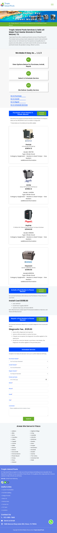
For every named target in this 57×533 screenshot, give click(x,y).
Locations (4, 510)
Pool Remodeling (6, 492)
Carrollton (14, 437)
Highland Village (35, 431)
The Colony (34, 456)
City (10, 400)
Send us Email (9, 521)
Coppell (14, 441)
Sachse (33, 454)
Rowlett (33, 452)
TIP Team (4, 507)
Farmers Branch (16, 454)
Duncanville (15, 452)
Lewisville (33, 435)
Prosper (33, 445)
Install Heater (13, 365)
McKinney (33, 439)
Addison (14, 431)
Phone (11, 388)
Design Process (6, 495)
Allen (13, 433)
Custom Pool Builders (8, 490)
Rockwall (33, 449)
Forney (14, 458)
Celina (13, 439)
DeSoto (14, 449)
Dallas (13, 445)
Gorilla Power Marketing (12, 478)
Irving (32, 433)
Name (11, 383)
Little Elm (33, 437)
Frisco (13, 460)
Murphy (33, 441)
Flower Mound (15, 23)
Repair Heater (13, 371)
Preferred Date (13, 377)
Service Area (5, 501)
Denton (14, 447)
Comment (12, 406)
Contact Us (5, 504)
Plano (32, 443)
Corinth (14, 443)
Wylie (32, 460)
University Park (35, 458)
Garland (14, 462)
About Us (4, 498)
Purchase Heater (14, 358)
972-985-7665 (9, 517)
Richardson (34, 447)
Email (10, 394)
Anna (13, 435)
